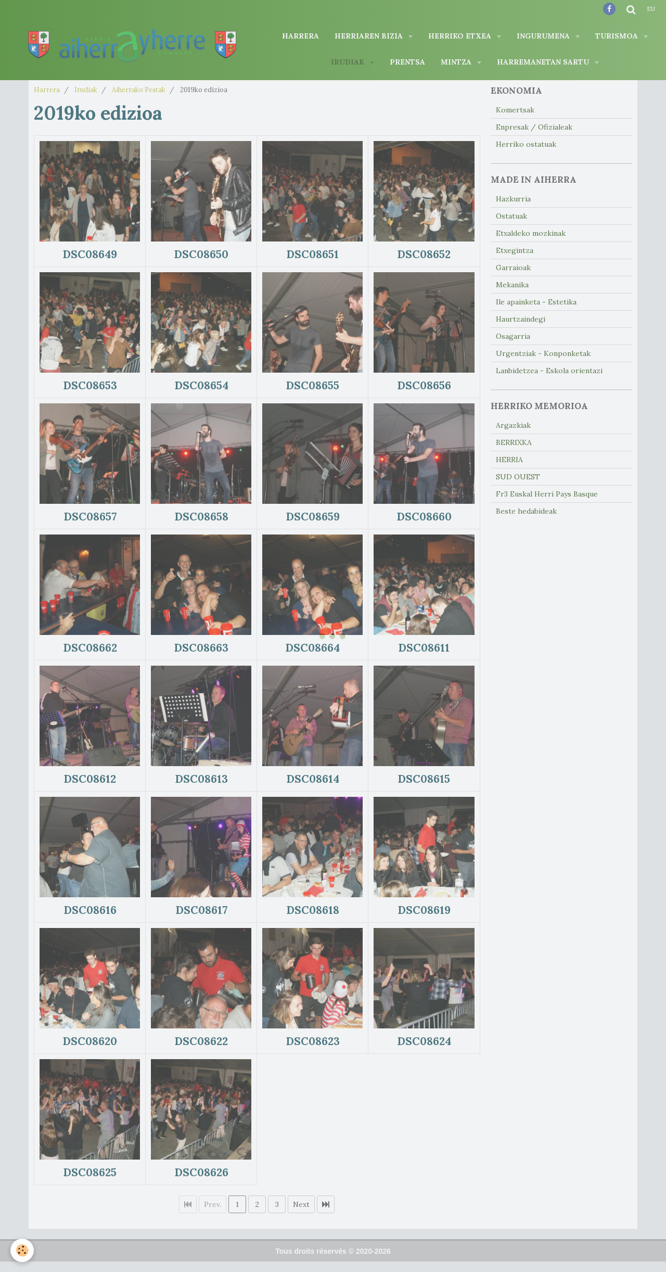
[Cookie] (22, 1250)
